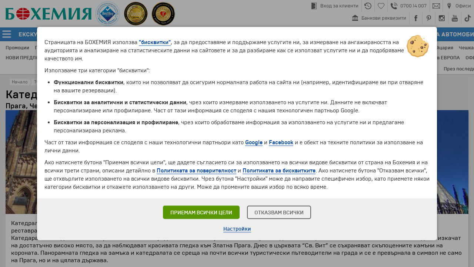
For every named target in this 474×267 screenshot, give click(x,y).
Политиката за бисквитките (279, 170)
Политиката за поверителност (196, 170)
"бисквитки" (155, 42)
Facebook (281, 142)
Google (254, 142)
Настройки (237, 229)
